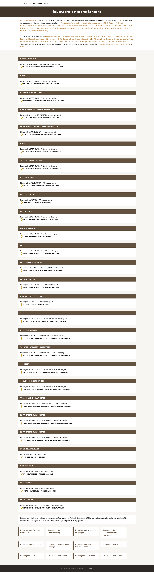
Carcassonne (111, 44)
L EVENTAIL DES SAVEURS (31, 92)
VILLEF (23, 313)
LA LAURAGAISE (26, 500)
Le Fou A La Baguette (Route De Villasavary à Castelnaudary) (66, 41)
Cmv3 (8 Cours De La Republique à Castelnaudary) (95, 28)
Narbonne (103, 44)
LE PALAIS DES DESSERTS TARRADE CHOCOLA (39, 126)
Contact (90, 568)
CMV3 (22, 143)
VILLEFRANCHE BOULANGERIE (32, 398)
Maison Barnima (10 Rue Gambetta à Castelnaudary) (64, 39)
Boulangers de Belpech (29, 556)
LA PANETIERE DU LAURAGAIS (32, 415)
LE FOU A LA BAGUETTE (29, 279)
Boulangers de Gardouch (30, 544)
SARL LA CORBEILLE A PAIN (31, 160)
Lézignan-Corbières (123, 44)
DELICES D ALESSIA (28, 330)
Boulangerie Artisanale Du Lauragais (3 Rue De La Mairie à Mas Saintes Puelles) (105, 25)
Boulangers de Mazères (112, 544)
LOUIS (23, 245)
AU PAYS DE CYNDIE (28, 194)
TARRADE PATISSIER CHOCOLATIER (35, 347)
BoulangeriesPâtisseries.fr (36, 3)
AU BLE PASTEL (26, 483)
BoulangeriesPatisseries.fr (29, 20)
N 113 (22, 76)
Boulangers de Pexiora (112, 556)
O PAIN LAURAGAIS (28, 59)
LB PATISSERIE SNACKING (31, 262)
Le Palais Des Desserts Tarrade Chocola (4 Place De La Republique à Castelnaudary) (48, 28)
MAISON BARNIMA (27, 228)
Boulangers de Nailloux (57, 556)
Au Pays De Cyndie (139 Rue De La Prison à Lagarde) (102, 36)
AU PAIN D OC (26, 211)
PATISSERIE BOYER (28, 177)
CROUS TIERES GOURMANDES (32, 381)
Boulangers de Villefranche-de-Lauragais (110, 532)
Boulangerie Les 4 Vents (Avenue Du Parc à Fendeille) (107, 41)
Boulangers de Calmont (85, 556)
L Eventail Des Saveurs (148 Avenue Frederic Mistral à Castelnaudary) (54, 25)
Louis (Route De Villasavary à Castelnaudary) (97, 39)
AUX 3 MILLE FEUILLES (29, 449)
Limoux (22, 47)
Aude (119, 20)
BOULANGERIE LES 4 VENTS (31, 296)
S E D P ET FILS (26, 466)
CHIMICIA (24, 364)
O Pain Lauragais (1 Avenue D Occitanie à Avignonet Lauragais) (80, 23)
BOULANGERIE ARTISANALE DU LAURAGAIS (38, 109)
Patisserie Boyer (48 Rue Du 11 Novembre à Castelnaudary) (64, 36)
